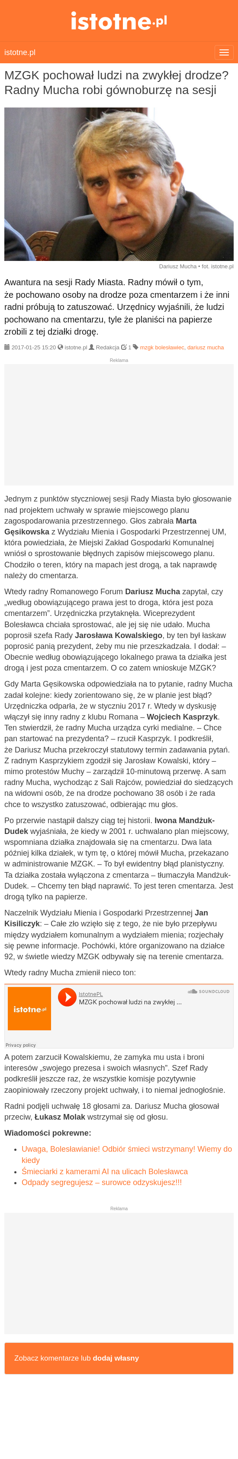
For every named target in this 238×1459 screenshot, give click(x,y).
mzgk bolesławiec (162, 347)
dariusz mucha (205, 347)
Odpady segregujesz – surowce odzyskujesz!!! (102, 1182)
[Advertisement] (119, 428)
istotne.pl (119, 21)
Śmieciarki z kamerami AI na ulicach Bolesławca (105, 1171)
